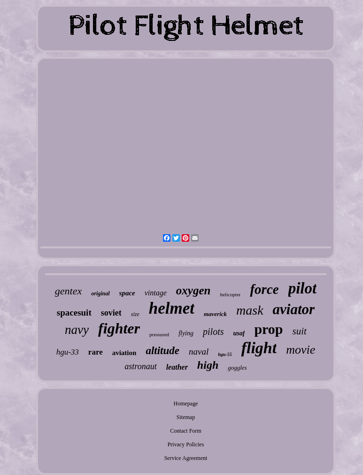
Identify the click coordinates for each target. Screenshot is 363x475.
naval (199, 351)
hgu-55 (225, 354)
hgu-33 (67, 352)
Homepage (186, 403)
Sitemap (186, 417)
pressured (159, 334)
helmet (171, 308)
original (100, 293)
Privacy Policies (186, 444)
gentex (68, 291)
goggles (237, 367)
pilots (213, 331)
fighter (119, 328)
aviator (294, 309)
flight (259, 347)
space (127, 293)
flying (185, 333)
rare (95, 352)
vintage (156, 293)
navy (77, 330)
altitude (162, 350)
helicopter (230, 294)
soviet (111, 312)
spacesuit (74, 312)
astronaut (140, 366)
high (207, 365)
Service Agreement (186, 458)
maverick (215, 313)
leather (177, 367)
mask (249, 310)
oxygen (193, 290)
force (264, 289)
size (135, 314)
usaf (239, 333)
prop (268, 329)
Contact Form (185, 431)
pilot (302, 288)
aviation (124, 352)
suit (300, 331)
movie (300, 349)
